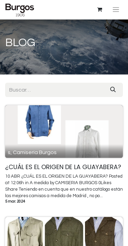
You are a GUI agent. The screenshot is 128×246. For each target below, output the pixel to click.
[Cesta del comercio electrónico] (99, 9)
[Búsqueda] (113, 90)
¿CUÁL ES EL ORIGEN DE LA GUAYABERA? (63, 167)
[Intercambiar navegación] (116, 10)
